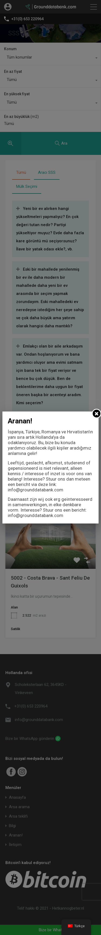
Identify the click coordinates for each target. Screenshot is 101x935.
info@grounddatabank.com (35, 489)
